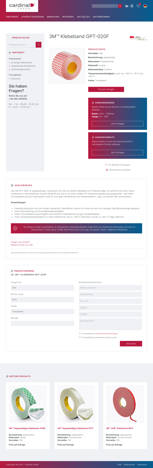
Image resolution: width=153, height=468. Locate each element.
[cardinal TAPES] (22, 6)
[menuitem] (14, 17)
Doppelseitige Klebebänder (23, 66)
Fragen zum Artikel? (20, 242)
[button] (145, 6)
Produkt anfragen (106, 89)
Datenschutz (129, 464)
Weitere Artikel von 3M (22, 245)
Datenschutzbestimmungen (106, 334)
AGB (119, 464)
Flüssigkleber (15, 75)
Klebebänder (15, 59)
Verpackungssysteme (20, 69)
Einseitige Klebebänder (21, 62)
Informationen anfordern (120, 170)
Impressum (142, 464)
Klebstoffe (15, 78)
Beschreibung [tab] (23, 185)
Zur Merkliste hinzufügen (119, 165)
